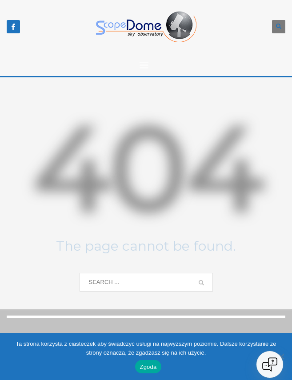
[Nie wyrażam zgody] (280, 356)
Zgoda (148, 367)
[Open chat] (269, 364)
